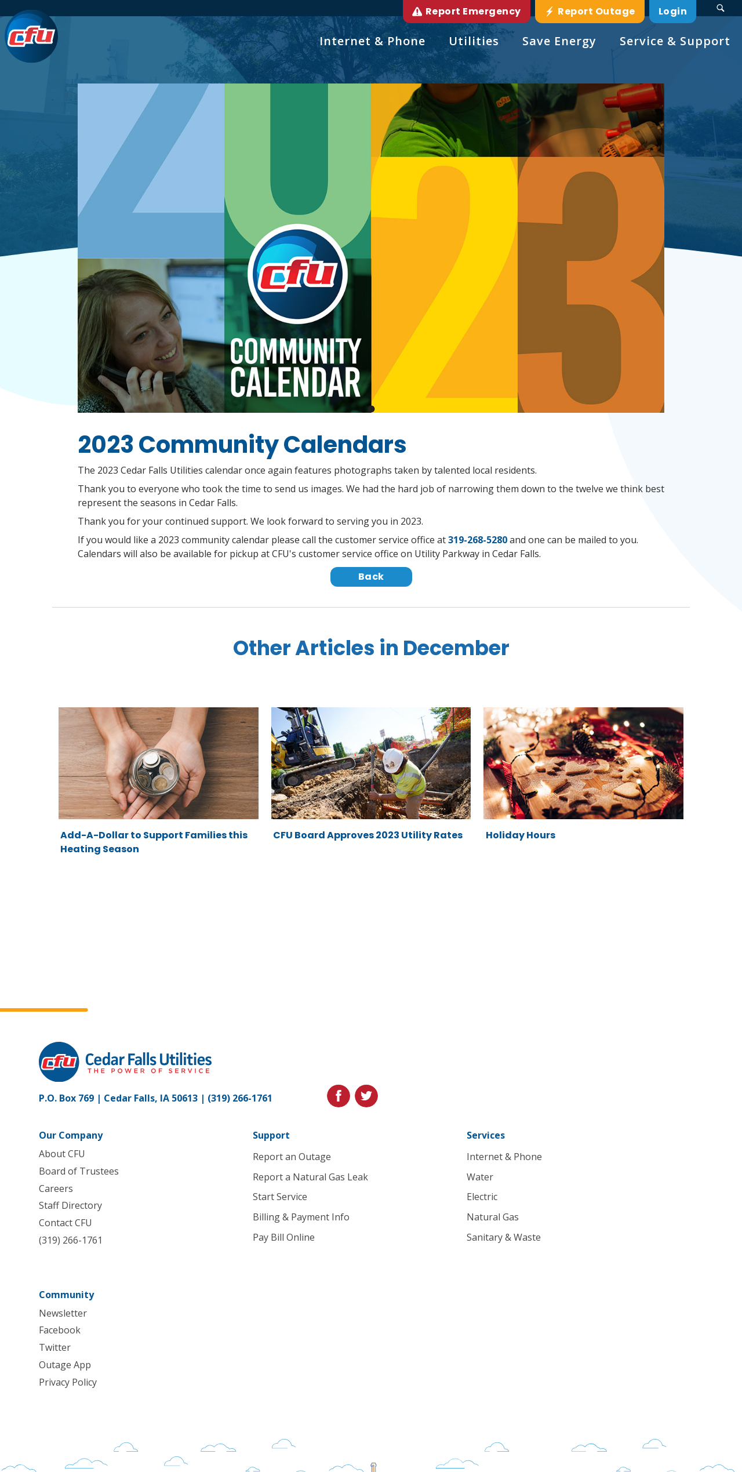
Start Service (280, 1197)
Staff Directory (70, 1206)
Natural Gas (493, 1217)
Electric (482, 1197)
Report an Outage (292, 1156)
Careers (56, 1188)
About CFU (62, 1153)
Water (480, 1177)
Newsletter (63, 1313)
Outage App (65, 1364)
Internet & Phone (504, 1156)
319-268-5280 (477, 539)
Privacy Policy (68, 1382)
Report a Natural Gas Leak (310, 1177)
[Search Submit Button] (720, 8)
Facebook (60, 1330)
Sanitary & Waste (504, 1237)
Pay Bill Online (284, 1237)
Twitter (55, 1348)
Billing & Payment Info (301, 1217)
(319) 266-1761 (240, 1098)
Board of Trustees (79, 1171)
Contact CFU (65, 1222)
